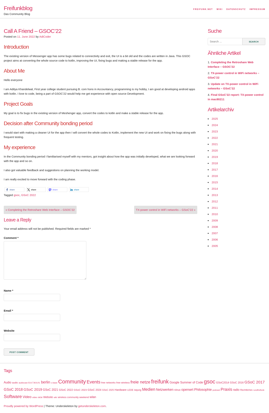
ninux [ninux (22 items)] (177, 389)
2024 (215, 125)
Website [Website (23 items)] (48, 397)
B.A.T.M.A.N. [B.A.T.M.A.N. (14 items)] (34, 383)
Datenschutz (236, 9)
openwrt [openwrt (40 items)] (187, 389)
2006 (215, 239)
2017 (215, 169)
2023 (215, 131)
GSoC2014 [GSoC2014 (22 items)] (222, 382)
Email (8, 310)
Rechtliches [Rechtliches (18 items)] (246, 389)
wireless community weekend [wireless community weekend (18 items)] (73, 397)
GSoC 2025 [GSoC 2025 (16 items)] (108, 390)
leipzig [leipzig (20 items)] (137, 389)
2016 (215, 176)
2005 (215, 245)
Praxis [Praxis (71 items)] (226, 389)
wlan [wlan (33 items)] (93, 397)
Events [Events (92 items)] (94, 381)
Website (9, 330)
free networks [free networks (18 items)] (108, 382)
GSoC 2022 (28, 195)
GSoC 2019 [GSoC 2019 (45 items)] (33, 389)
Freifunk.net (203, 9)
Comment (11, 237)
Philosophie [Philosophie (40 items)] (203, 389)
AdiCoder (45, 36)
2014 (215, 188)
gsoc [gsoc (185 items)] (209, 382)
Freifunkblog (18, 8)
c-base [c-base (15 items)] (54, 383)
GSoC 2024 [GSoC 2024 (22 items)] (94, 389)
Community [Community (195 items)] (72, 381)
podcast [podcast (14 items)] (216, 390)
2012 (215, 201)
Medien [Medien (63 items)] (148, 389)
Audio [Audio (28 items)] (7, 382)
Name (8, 290)
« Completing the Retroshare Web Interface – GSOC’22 (40, 209)
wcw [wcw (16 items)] (40, 397)
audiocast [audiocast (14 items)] (23, 383)
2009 (215, 220)
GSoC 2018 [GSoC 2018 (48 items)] (13, 389)
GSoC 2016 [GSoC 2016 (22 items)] (237, 382)
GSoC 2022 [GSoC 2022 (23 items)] (66, 389)
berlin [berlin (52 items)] (45, 382)
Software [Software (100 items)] (13, 396)
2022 (215, 137)
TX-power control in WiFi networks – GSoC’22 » (165, 209)
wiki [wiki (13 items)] (55, 397)
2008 (215, 226)
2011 (215, 207)
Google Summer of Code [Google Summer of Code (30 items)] (186, 382)
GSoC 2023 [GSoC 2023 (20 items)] (80, 389)
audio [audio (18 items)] (15, 382)
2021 (215, 144)
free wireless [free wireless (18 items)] (123, 382)
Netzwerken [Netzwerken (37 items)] (164, 389)
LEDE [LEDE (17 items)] (130, 390)
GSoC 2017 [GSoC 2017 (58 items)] (254, 382)
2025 (215, 118)
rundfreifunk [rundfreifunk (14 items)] (258, 390)
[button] (14, 189)
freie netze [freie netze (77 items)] (140, 382)
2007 (215, 233)
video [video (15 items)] (34, 397)
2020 (215, 150)
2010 (215, 214)
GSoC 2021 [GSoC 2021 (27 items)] (50, 389)
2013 (215, 195)
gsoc (17, 195)
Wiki (219, 9)
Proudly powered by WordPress (23, 406)
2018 (215, 163)
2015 (215, 182)
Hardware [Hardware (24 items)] (121, 389)
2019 (215, 156)
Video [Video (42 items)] (27, 397)
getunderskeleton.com (92, 406)
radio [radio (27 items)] (236, 389)
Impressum (257, 9)
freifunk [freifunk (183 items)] (160, 382)
